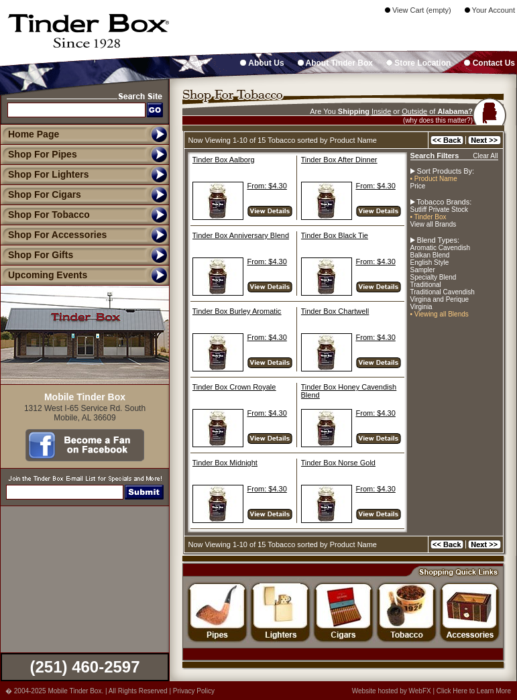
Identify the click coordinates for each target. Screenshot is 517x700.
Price (418, 186)
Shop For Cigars (40, 194)
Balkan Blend (430, 255)
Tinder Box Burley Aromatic (237, 311)
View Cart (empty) (418, 10)
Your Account (490, 10)
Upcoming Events (43, 275)
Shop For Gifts (36, 254)
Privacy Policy (194, 691)
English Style (429, 262)
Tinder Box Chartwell (335, 311)
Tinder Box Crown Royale (234, 387)
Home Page (33, 134)
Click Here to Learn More (474, 691)
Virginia (421, 306)
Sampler (422, 270)
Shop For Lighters (44, 174)
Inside (381, 111)
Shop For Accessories (53, 234)
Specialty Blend (433, 277)
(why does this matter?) (438, 120)
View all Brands (433, 224)
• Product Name (433, 178)
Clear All (485, 156)
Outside (414, 111)
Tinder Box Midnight (224, 463)
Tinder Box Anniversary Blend (241, 235)
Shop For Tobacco (45, 214)
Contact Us (489, 63)
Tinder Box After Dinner (339, 160)
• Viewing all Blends (439, 314)
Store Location (418, 63)
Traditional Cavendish (442, 292)
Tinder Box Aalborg (223, 160)
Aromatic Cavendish (440, 247)
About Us (262, 63)
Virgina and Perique (439, 299)
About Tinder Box (335, 63)
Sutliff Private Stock (439, 209)
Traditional (425, 284)
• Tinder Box (428, 217)
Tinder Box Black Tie (334, 235)
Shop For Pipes (38, 154)
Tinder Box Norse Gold (338, 463)
